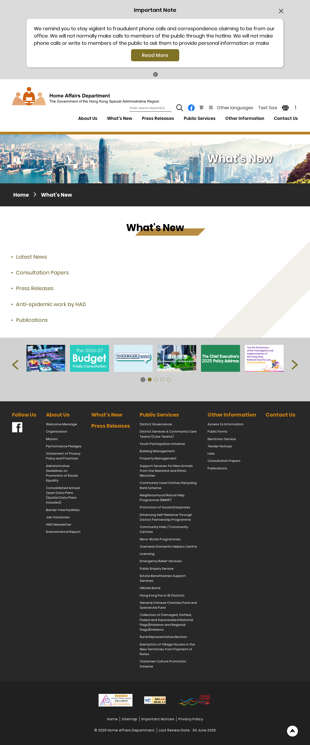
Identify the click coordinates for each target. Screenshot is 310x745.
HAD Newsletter (58, 524)
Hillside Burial (150, 588)
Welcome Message (61, 424)
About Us (58, 414)
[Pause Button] (155, 74)
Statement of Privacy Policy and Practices (63, 456)
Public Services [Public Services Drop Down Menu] (200, 118)
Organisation (56, 431)
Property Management (158, 458)
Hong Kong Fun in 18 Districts (162, 595)
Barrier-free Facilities (63, 510)
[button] (15, 364)
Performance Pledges (63, 446)
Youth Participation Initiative (162, 444)
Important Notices (158, 719)
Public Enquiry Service (157, 568)
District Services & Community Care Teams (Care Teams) (168, 434)
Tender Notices (220, 446)
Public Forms (217, 431)
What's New (119, 118)
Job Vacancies (58, 517)
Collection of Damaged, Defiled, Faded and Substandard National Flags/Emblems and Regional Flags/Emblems (166, 622)
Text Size (267, 108)
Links (211, 453)
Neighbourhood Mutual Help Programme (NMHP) (162, 497)
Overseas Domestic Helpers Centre (168, 546)
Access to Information (225, 424)
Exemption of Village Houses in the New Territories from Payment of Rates (167, 649)
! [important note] (295, 108)
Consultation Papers (42, 272)
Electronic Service (222, 439)
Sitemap (129, 719)
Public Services (159, 414)
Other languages (235, 108)
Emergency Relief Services (161, 561)
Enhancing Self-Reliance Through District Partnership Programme (166, 517)
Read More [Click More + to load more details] (155, 55)
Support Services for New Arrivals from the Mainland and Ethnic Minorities (166, 471)
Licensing (147, 553)
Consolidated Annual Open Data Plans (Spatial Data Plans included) (63, 495)
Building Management (157, 451)
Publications (32, 320)
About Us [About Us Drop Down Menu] (87, 118)
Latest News (31, 256)
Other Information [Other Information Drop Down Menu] (244, 118)
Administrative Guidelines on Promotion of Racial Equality (62, 473)
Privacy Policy (190, 719)
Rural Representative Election (163, 637)
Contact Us (286, 118)
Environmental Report (63, 531)
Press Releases (158, 118)
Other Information (232, 414)
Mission (52, 439)
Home (21, 194)
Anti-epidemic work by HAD (51, 304)
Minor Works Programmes (160, 539)
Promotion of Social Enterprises (165, 507)
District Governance (156, 424)
